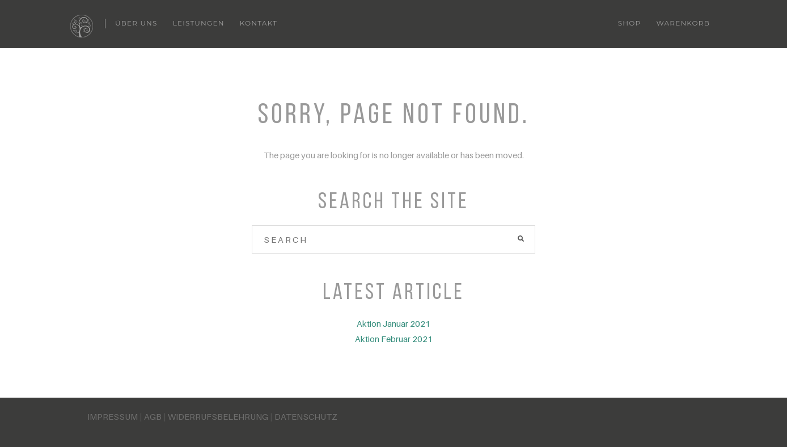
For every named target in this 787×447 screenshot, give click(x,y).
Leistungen (199, 23)
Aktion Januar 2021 (393, 323)
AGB (153, 416)
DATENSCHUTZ (305, 416)
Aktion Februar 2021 (394, 339)
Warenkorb (683, 23)
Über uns (136, 23)
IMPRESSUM (112, 416)
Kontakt (258, 23)
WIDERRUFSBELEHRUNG (218, 416)
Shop (629, 23)
